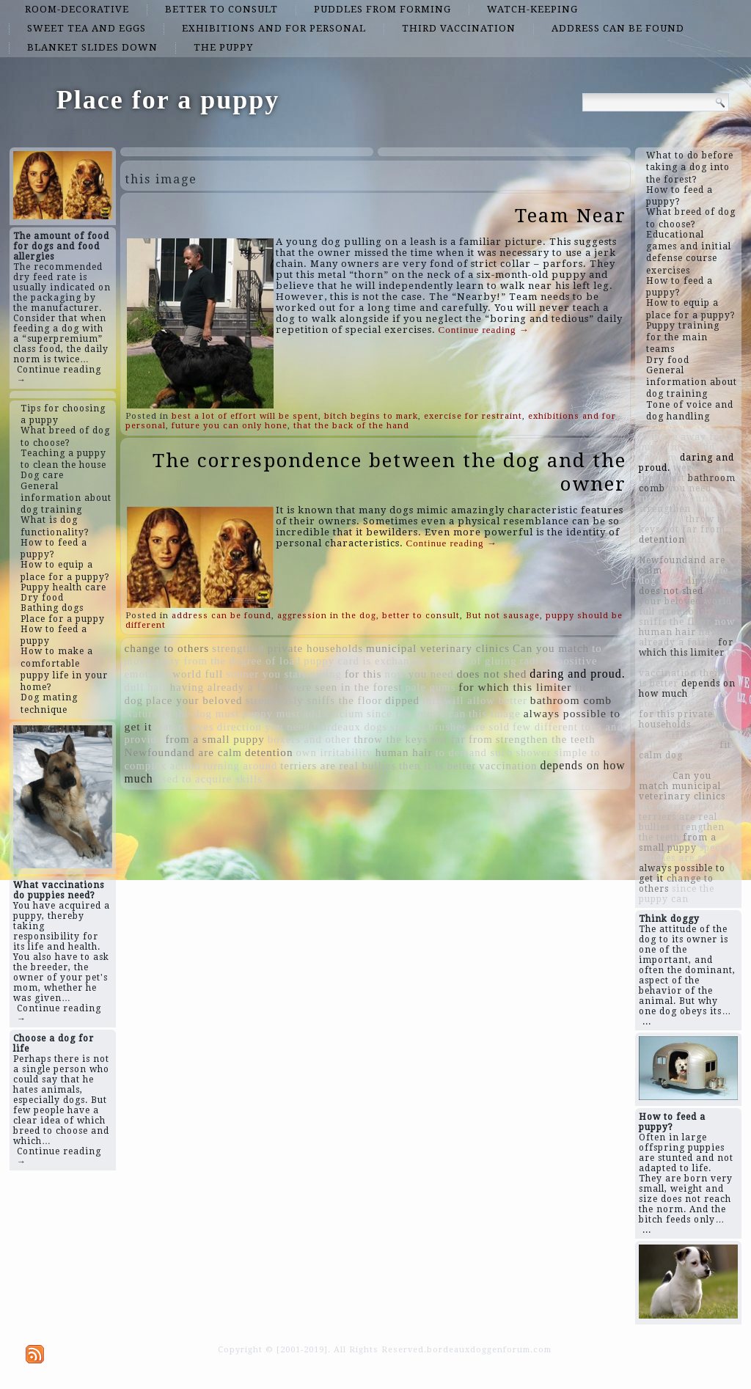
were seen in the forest (344, 687)
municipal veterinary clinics (438, 648)
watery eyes (184, 727)
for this (363, 674)
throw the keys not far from (423, 739)
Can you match (551, 648)
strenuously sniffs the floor (314, 700)
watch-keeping (532, 9)
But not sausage (503, 615)
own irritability (334, 752)
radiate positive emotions (682, 699)
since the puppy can (416, 713)
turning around (241, 766)
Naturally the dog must (182, 713)
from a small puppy (214, 739)
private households (315, 648)
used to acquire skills (209, 779)
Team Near (570, 216)
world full (197, 674)
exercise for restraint (473, 416)
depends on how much (687, 688)
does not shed (492, 673)
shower (533, 752)
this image (495, 713)
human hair (404, 752)
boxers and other (309, 739)
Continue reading (484, 329)
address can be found (618, 28)
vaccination (508, 766)
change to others (167, 648)
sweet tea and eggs (86, 28)
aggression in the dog (326, 615)
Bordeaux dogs (350, 727)
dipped (402, 700)
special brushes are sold (450, 727)
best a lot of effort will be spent (245, 416)
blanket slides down (92, 47)
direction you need (263, 727)
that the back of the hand (351, 425)
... (646, 1021)
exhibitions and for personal (274, 28)
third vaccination (459, 28)
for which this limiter (514, 687)
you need (431, 674)
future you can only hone (229, 425)
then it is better (437, 766)
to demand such (474, 752)
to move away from (686, 437)
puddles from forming (382, 9)
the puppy (223, 47)
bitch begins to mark (371, 416)
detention (269, 752)
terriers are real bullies (338, 766)
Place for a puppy (167, 99)
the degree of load (255, 661)
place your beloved (194, 700)
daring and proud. (577, 673)
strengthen (238, 648)
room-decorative (77, 9)
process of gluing (474, 661)
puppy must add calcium (303, 713)
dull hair (146, 687)
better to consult (221, 9)
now (395, 674)
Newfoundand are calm (183, 752)
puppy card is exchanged (365, 661)
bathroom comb (571, 700)
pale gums (431, 687)
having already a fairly (227, 687)
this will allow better (474, 700)
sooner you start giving (284, 674)
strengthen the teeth (546, 739)
